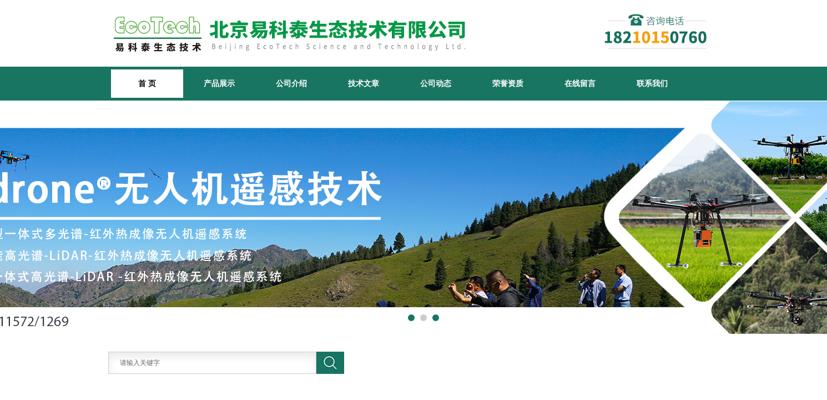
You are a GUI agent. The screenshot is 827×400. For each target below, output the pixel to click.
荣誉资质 (507, 83)
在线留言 (580, 83)
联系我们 (652, 83)
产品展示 (219, 83)
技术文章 (363, 83)
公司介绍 (291, 83)
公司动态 (435, 83)
